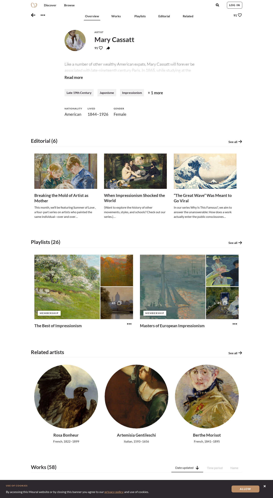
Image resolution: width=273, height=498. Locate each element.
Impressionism (132, 93)
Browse (69, 5)
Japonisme (107, 93)
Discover (50, 5)
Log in (234, 5)
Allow (245, 489)
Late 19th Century (79, 93)
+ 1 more (155, 93)
